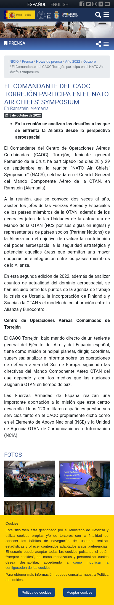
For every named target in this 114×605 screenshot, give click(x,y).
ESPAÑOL (36, 4)
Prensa (27, 61)
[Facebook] (81, 4)
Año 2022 (72, 61)
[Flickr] (101, 4)
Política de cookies (36, 592)
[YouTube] (107, 4)
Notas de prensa (49, 61)
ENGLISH (59, 4)
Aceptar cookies (79, 592)
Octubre (89, 61)
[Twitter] (88, 4)
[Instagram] (94, 4)
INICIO (14, 61)
